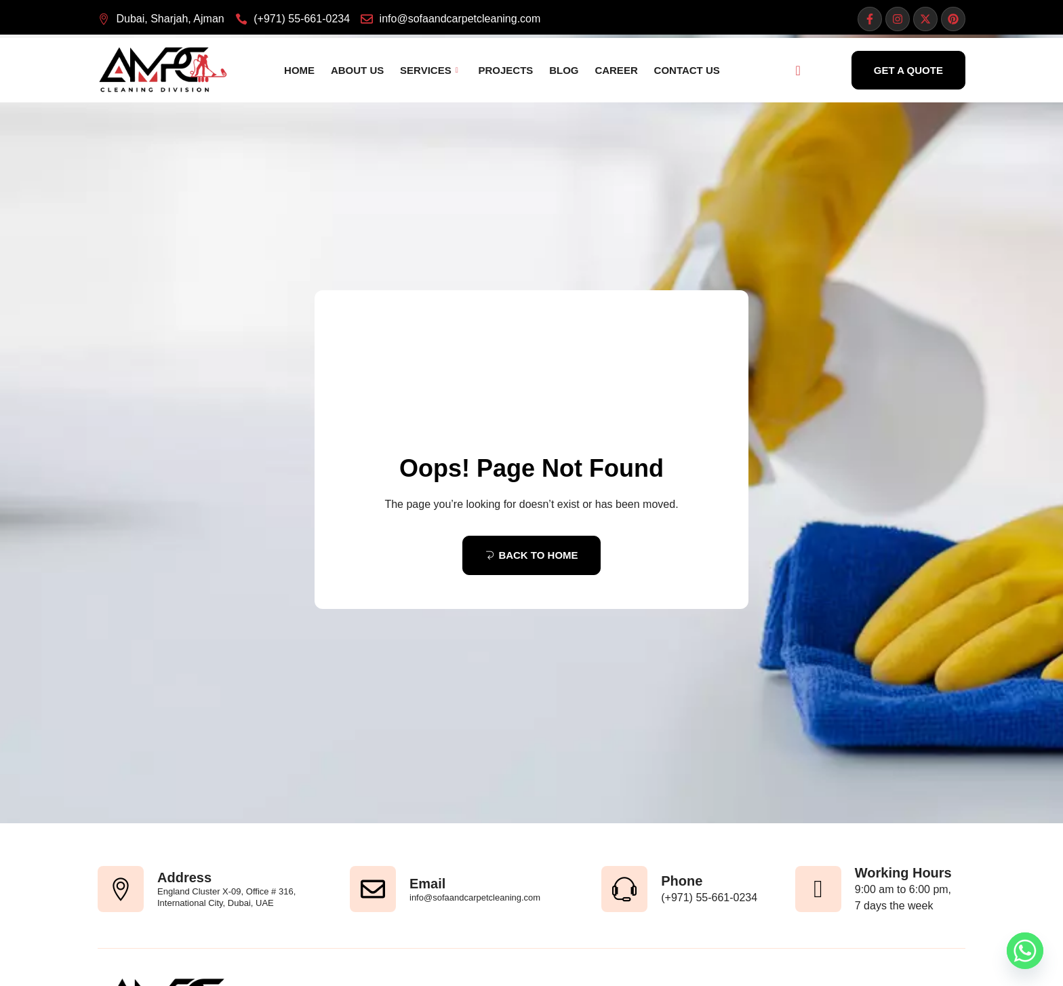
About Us (360, 70)
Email (427, 883)
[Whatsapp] (1025, 950)
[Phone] (624, 889)
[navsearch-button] (797, 70)
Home (304, 70)
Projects (503, 70)
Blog (559, 70)
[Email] (373, 889)
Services (429, 70)
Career (608, 70)
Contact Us (676, 70)
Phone (681, 880)
